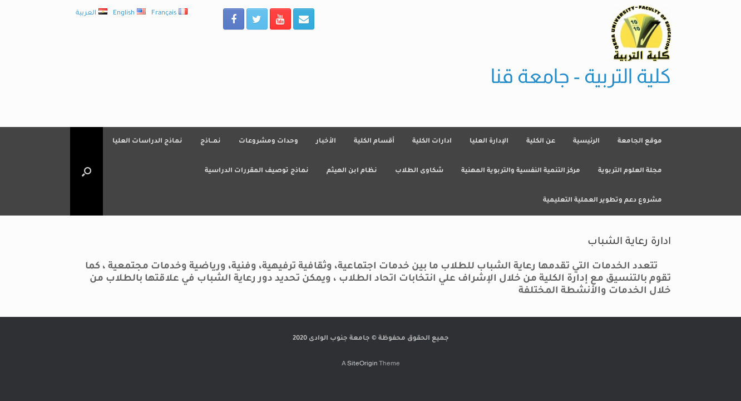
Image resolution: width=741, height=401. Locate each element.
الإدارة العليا (489, 141)
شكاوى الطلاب (419, 171)
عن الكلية (540, 141)
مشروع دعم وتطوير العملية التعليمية (602, 200)
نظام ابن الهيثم (352, 171)
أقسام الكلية (374, 141)
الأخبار (326, 141)
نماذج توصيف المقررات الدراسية (257, 171)
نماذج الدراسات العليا (147, 141)
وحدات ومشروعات (268, 141)
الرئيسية (586, 141)
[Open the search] (86, 171)
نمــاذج (210, 141)
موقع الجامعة (640, 141)
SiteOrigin (362, 363)
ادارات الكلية (432, 141)
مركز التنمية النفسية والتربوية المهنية (520, 171)
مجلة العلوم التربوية (630, 171)
